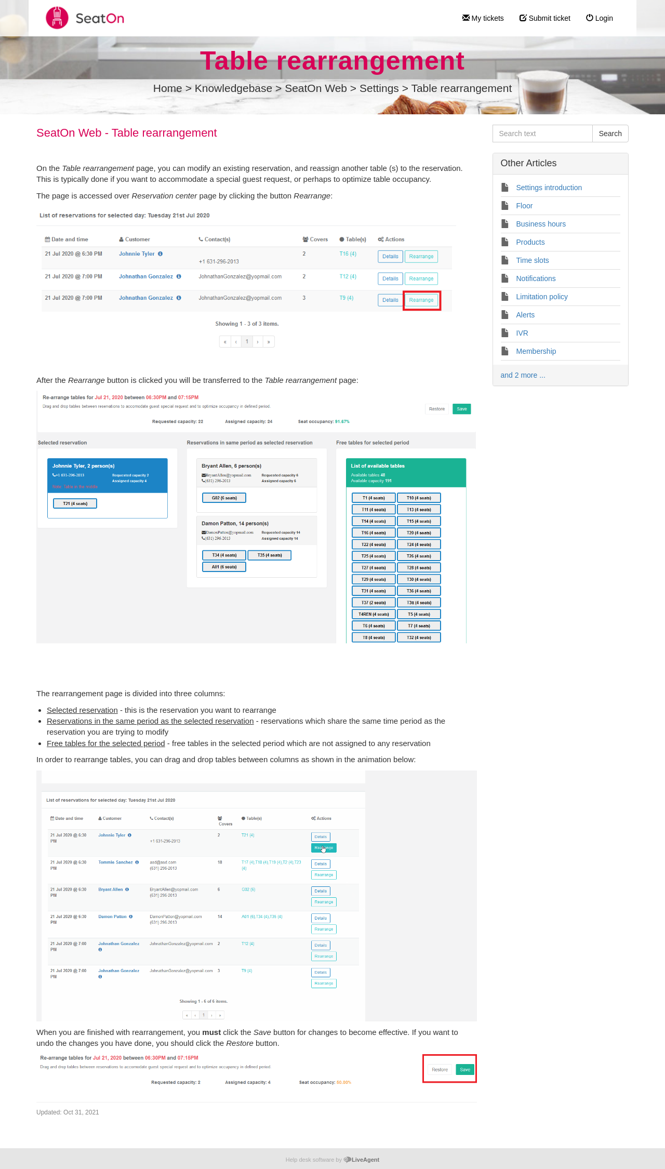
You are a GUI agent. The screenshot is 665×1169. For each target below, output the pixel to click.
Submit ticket (545, 18)
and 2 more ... (523, 375)
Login (599, 18)
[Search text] (543, 133)
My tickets (483, 18)
